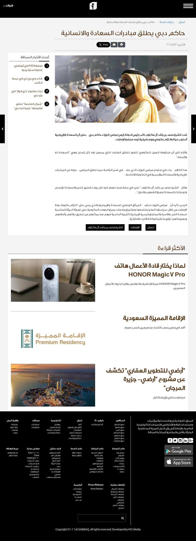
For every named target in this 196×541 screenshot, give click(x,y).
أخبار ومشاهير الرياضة (98, 465)
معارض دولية (33, 448)
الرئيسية (78, 485)
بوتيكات (14, 424)
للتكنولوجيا (34, 474)
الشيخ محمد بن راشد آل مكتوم (105, 227)
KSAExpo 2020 (33, 458)
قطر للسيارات (33, 464)
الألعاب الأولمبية (96, 469)
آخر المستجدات (97, 424)
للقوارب (35, 477)
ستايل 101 (120, 469)
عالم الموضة (118, 448)
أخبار (80, 424)
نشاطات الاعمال (117, 489)
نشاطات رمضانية (117, 492)
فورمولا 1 (99, 458)
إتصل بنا (78, 497)
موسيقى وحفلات (53, 477)
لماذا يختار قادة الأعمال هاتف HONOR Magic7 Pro (149, 270)
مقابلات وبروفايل (96, 472)
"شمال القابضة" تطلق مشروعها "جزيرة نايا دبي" (31, 106)
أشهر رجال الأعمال (75, 427)
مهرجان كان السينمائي (55, 456)
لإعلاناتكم (77, 489)
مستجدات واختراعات (35, 426)
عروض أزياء (119, 458)
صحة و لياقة (77, 453)
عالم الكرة (98, 455)
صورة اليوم (13, 455)
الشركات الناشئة (53, 430)
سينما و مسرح (55, 469)
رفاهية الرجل (12, 420)
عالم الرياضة (97, 448)
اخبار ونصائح (119, 461)
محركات (36, 420)
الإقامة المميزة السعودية (154, 318)
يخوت (15, 433)
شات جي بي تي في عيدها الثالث (30, 80)
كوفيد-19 (99, 420)
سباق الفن (120, 430)
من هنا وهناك (12, 448)
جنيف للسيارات (33, 461)
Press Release (95, 485)
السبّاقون (120, 420)
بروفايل (57, 424)
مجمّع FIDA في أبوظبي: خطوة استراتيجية (31, 67)
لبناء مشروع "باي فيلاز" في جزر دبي (30, 93)
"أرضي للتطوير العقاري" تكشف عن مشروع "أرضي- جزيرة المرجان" (145, 379)
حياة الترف (14, 427)
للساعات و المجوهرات (34, 470)
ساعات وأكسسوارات (118, 465)
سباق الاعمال (119, 424)
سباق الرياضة (119, 433)
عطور (122, 472)
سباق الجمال (119, 438)
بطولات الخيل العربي (118, 506)
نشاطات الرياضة (117, 494)
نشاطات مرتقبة (117, 485)
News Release (97, 489)
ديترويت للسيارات (32, 466)
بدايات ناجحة (167, 22)
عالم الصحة (76, 448)
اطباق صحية (77, 455)
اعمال (182, 22)
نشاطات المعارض (120, 501)
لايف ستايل (55, 448)
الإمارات (135, 227)
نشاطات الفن (118, 497)
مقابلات (14, 430)
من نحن (78, 500)
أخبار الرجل (56, 461)
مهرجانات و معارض (55, 473)
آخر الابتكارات (55, 427)
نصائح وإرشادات (75, 438)
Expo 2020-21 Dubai (33, 454)
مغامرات (99, 461)
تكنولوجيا (56, 420)
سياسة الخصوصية (77, 493)
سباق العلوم (119, 436)
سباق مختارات (119, 441)
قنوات (8, 5)
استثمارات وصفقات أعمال (75, 431)
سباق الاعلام (119, 427)
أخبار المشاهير (54, 453)
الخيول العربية (97, 453)
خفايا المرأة (55, 464)
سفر (58, 466)
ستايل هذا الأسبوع (120, 454)
